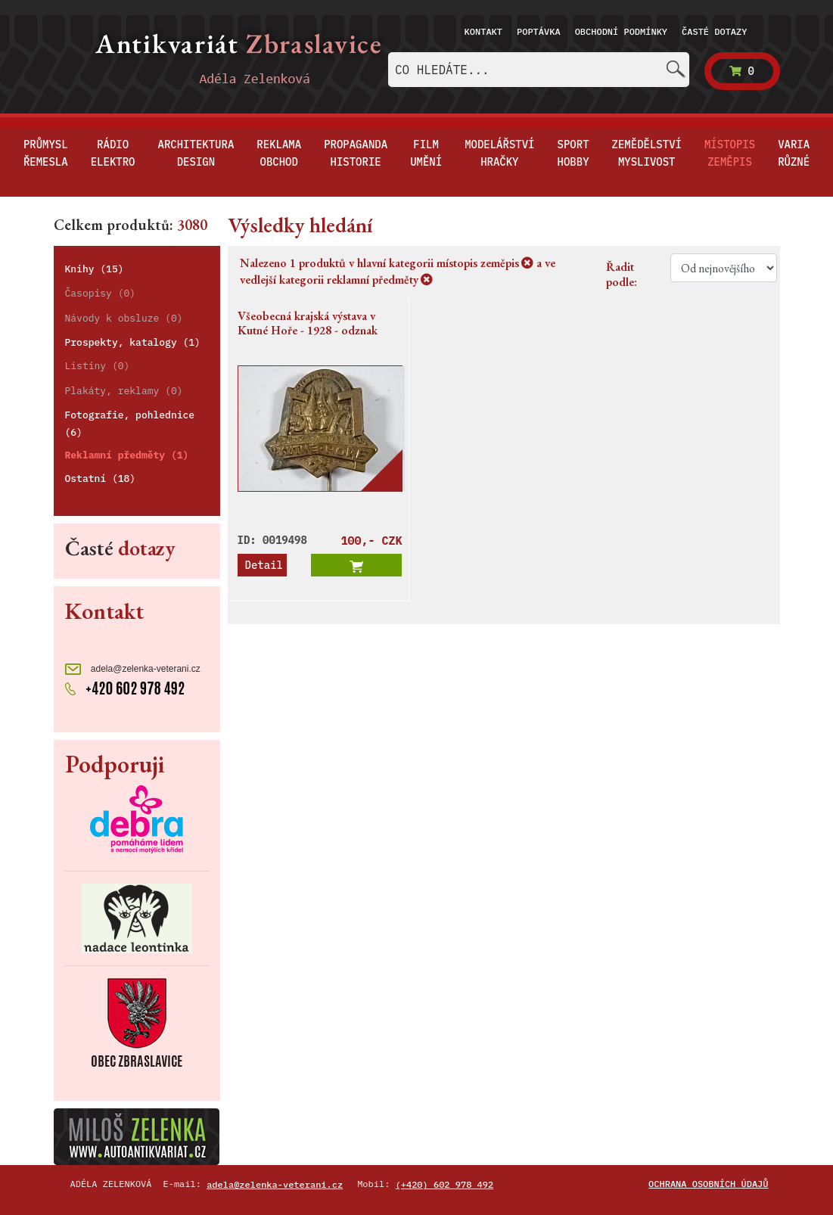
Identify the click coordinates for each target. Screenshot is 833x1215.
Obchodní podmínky (621, 31)
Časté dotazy (714, 31)
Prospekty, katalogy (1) (132, 342)
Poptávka (539, 31)
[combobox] (538, 69)
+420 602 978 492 (125, 687)
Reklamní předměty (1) (127, 455)
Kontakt (483, 31)
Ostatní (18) (100, 478)
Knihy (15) (94, 269)
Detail (264, 565)
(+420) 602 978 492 (445, 1184)
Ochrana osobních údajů (708, 1183)
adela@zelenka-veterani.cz (132, 669)
